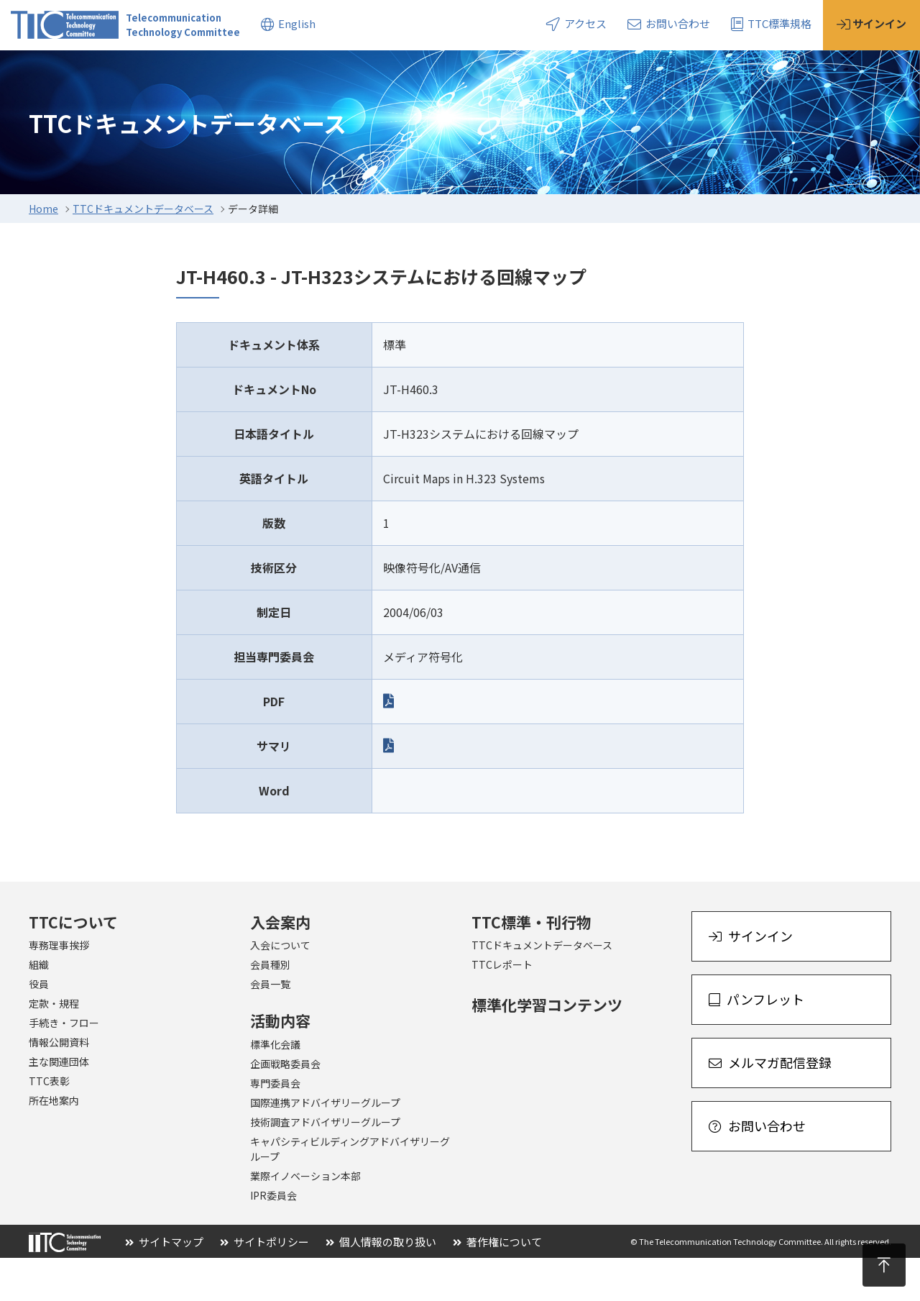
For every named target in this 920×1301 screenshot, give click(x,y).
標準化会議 (275, 1087)
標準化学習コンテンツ (547, 1048)
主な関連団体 (59, 1104)
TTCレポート (502, 1007)
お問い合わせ (668, 23)
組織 (39, 1007)
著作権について (497, 1284)
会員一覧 (270, 1027)
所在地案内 (54, 1143)
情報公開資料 (59, 1085)
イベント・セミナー (533, 70)
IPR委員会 (273, 1238)
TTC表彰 (49, 1124)
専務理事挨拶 (59, 988)
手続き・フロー (64, 1066)
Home (43, 252)
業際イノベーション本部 (305, 1219)
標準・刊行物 (317, 70)
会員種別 (270, 1007)
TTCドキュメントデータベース (143, 252)
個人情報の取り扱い (381, 1284)
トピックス (417, 70)
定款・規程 (54, 1046)
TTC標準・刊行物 (532, 965)
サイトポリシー (264, 1284)
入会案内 (138, 70)
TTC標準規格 (771, 23)
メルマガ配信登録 (770, 1105)
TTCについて (43, 70)
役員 (39, 1027)
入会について (280, 988)
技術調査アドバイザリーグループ (325, 1165)
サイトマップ (164, 1284)
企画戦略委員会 (285, 1107)
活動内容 (222, 70)
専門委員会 (275, 1126)
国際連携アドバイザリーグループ (325, 1145)
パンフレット (756, 1042)
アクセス (576, 23)
